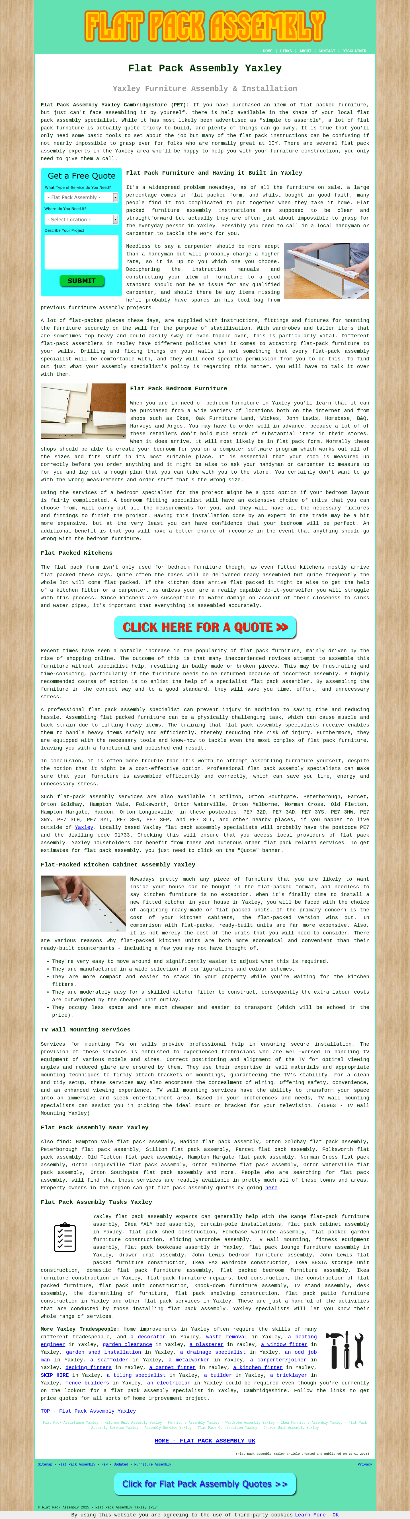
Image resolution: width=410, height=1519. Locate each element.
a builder (218, 1375)
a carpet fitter (172, 1368)
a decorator (147, 1337)
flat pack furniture (270, 651)
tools (113, 136)
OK (336, 1515)
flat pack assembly (185, 1188)
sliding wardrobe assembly (209, 1240)
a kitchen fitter (258, 1368)
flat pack (278, 843)
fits (94, 457)
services (99, 1316)
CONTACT (327, 51)
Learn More (310, 1515)
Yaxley (84, 827)
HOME (268, 51)
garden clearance (127, 1344)
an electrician (169, 1383)
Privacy (365, 1465)
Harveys (141, 426)
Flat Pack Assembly (76, 1465)
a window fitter (284, 1344)
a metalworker (189, 1360)
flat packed (121, 582)
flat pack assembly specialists (211, 827)
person (175, 226)
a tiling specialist (136, 1375)
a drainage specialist (213, 1352)
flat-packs (196, 925)
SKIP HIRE (55, 1375)
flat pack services (172, 1301)
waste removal (226, 1337)
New (104, 1465)
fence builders (87, 1383)
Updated (121, 1465)
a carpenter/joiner (278, 1360)
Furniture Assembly (152, 1465)
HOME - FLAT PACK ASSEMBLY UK (205, 1440)
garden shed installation (103, 1352)
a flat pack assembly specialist (154, 1391)
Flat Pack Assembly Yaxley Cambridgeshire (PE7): (115, 105)
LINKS (286, 51)
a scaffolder (109, 1360)
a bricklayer (288, 1375)
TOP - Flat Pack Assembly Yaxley (88, 1411)
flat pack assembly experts (156, 1216)
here (271, 1188)
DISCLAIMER (354, 51)
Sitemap (45, 1465)
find (63, 1142)
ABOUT (305, 51)
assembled (276, 575)
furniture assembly (181, 210)
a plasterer (207, 1344)
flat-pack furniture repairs (189, 1278)
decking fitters (88, 1368)
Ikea (182, 418)
